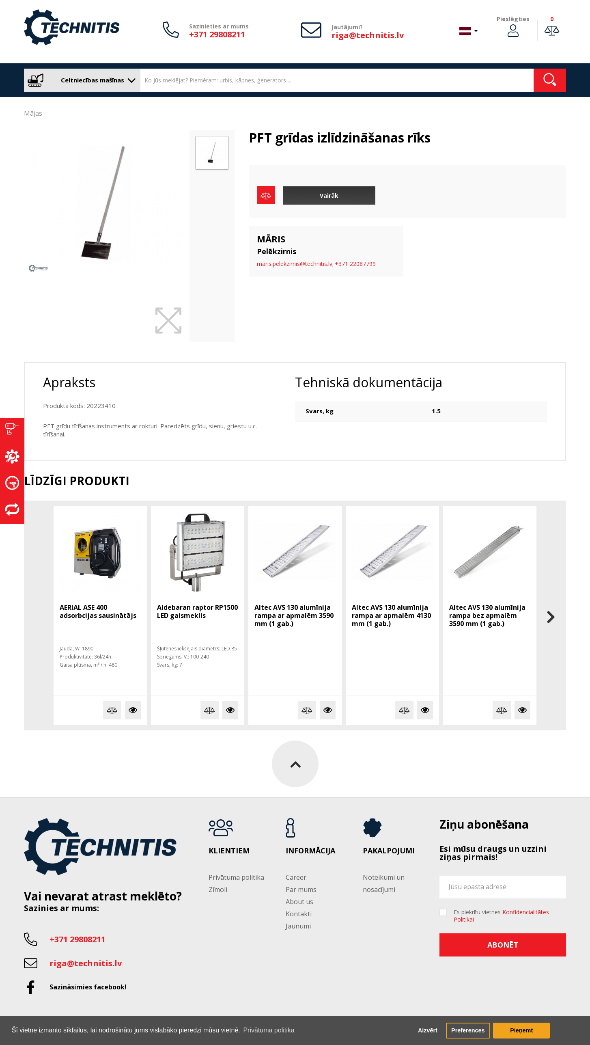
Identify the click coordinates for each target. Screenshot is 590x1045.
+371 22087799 (355, 264)
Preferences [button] (467, 1030)
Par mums (301, 889)
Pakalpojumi (389, 851)
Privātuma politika (236, 877)
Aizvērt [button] (427, 1030)
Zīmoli (218, 889)
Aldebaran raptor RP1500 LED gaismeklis (197, 611)
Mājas (33, 113)
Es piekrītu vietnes (501, 916)
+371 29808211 (217, 34)
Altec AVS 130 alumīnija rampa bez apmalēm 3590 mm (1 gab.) (487, 615)
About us (299, 901)
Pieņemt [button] (521, 1030)
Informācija (310, 851)
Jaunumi (298, 926)
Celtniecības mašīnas (80, 80)
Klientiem (229, 851)
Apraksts (69, 382)
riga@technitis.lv (368, 35)
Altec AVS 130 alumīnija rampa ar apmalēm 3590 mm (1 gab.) (294, 615)
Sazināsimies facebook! (88, 986)
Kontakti (299, 913)
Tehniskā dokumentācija (368, 382)
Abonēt (503, 945)
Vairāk (329, 195)
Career (296, 877)
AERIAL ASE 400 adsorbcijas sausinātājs (98, 611)
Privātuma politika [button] (268, 1030)
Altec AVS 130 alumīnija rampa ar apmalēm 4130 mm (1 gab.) (391, 615)
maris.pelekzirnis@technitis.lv (294, 264)
